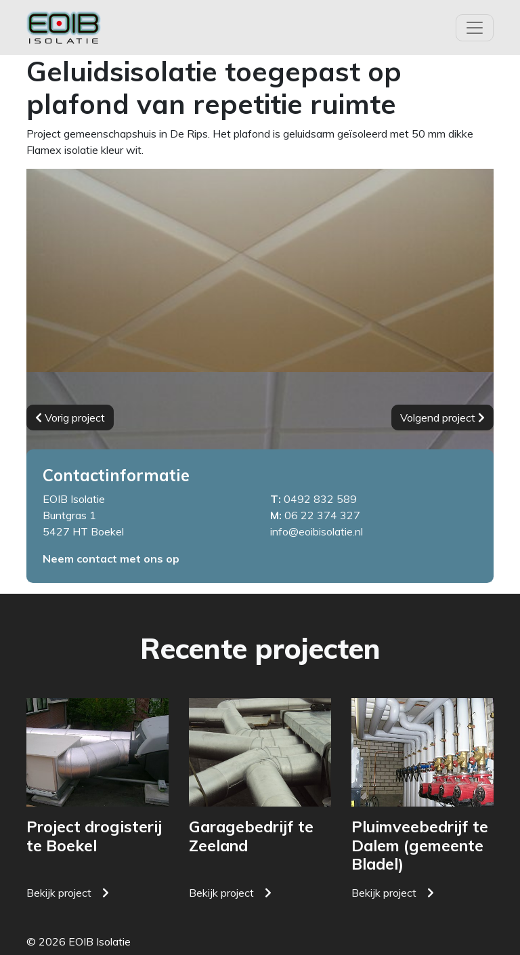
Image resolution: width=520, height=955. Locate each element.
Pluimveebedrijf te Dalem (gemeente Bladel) (419, 845)
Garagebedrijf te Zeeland (251, 836)
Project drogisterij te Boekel (94, 836)
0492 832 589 (320, 499)
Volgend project (442, 417)
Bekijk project (58, 892)
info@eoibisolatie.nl (316, 531)
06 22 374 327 (322, 515)
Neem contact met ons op (111, 558)
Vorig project (70, 417)
